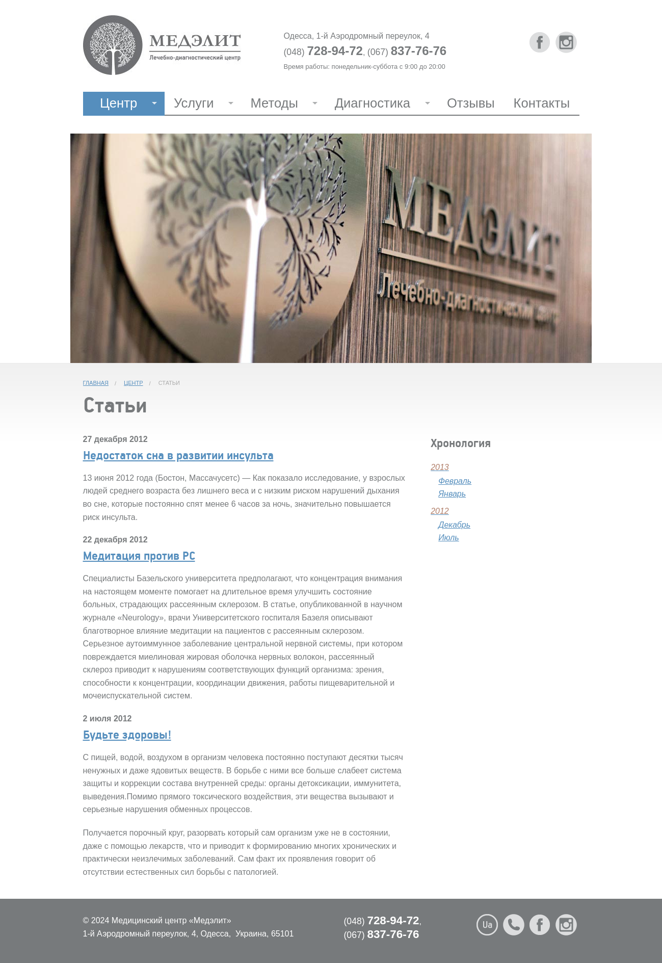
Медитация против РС (139, 555)
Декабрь (454, 524)
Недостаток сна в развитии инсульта (178, 454)
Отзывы (471, 103)
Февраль (454, 481)
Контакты (542, 103)
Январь (452, 493)
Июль (448, 537)
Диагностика (372, 103)
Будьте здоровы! (127, 734)
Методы (274, 103)
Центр (118, 103)
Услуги (194, 103)
